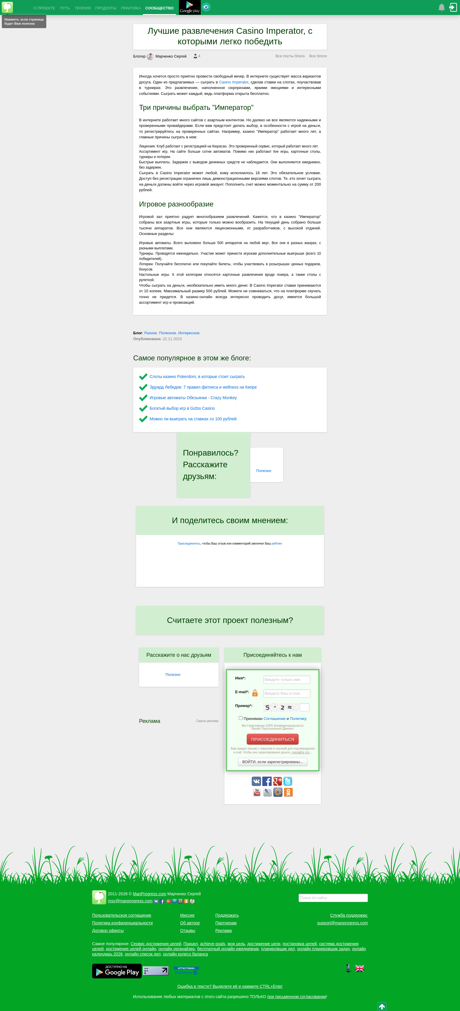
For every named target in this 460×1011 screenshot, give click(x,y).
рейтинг (277, 543)
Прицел (190, 943)
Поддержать (227, 915)
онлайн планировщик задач (323, 948)
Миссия (187, 915)
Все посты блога (290, 56)
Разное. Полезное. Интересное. (172, 333)
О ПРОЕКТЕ (44, 8)
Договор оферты (108, 930)
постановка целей (300, 943)
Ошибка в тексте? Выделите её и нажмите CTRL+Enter (230, 986)
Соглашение (275, 718)
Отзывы (187, 930)
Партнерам (225, 923)
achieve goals (212, 943)
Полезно (263, 470)
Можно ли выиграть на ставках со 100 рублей (193, 419)
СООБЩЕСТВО (159, 8)
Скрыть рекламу (207, 721)
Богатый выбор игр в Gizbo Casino (182, 408)
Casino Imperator (233, 82)
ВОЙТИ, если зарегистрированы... (272, 762)
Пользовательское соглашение (121, 915)
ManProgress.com (149, 893)
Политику (298, 718)
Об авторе (190, 923)
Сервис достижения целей (156, 943)
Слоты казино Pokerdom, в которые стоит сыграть (197, 376)
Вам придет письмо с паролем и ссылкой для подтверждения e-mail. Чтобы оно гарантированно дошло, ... (273, 750)
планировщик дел (278, 948)
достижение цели (263, 943)
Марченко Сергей (167, 56)
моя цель (236, 943)
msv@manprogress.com (130, 901)
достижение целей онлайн (131, 948)
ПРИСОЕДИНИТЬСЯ (272, 739)
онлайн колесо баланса (185, 954)
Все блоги (318, 56)
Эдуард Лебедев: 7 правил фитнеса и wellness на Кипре (203, 387)
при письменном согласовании (296, 996)
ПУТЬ (65, 8)
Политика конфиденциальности (122, 923)
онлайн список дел (143, 954)
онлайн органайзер (176, 948)
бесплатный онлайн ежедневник (228, 948)
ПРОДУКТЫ (105, 8)
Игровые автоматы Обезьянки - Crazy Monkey (193, 397)
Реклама (223, 930)
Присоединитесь (189, 543)
